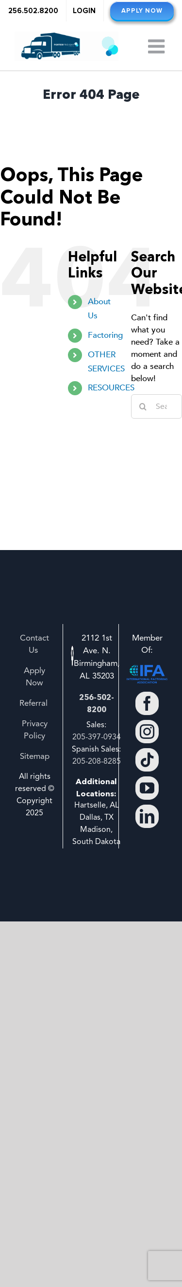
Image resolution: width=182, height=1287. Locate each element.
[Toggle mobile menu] (157, 46)
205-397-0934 (96, 737)
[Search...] (156, 406)
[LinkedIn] (147, 816)
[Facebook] (147, 703)
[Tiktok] (147, 760)
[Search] (143, 406)
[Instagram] (147, 731)
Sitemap (35, 757)
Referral (34, 703)
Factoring (105, 335)
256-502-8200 (96, 703)
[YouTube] (147, 788)
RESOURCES (111, 387)
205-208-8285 (96, 762)
